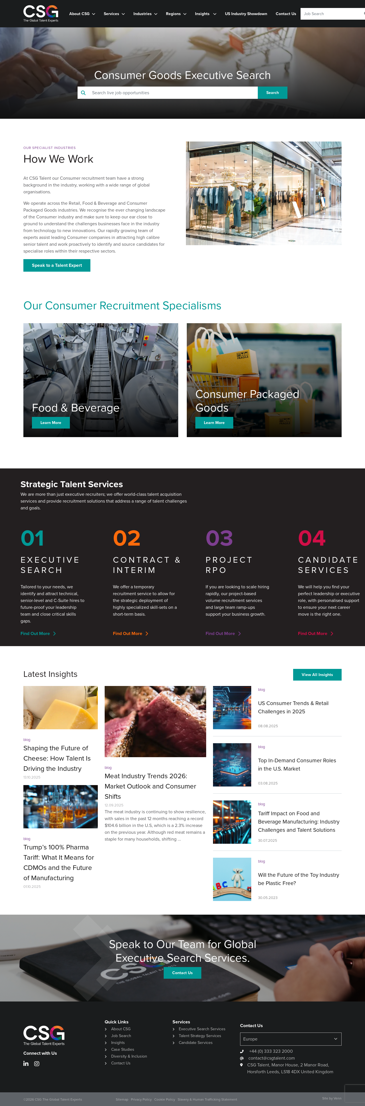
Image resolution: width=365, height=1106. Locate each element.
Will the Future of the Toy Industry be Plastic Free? (298, 879)
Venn (338, 1098)
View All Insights (317, 674)
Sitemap (122, 1099)
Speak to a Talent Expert (57, 265)
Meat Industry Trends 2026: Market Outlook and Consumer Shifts (150, 786)
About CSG (79, 14)
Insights (203, 14)
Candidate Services (196, 1043)
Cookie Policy (164, 1099)
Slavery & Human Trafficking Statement (207, 1099)
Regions (173, 14)
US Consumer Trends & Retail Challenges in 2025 (293, 707)
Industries (142, 14)
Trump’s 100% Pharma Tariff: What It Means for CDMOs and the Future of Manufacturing (58, 862)
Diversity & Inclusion (129, 1056)
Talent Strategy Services (200, 1036)
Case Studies (122, 1049)
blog (26, 739)
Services (111, 14)
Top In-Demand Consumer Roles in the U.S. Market (297, 764)
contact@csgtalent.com (271, 1058)
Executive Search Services (202, 1029)
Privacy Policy (141, 1099)
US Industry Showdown (246, 14)
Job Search (121, 1036)
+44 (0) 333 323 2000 (270, 1051)
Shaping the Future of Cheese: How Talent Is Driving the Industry (57, 758)
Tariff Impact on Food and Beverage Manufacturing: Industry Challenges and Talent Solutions (298, 821)
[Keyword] (329, 14)
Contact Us (286, 14)
